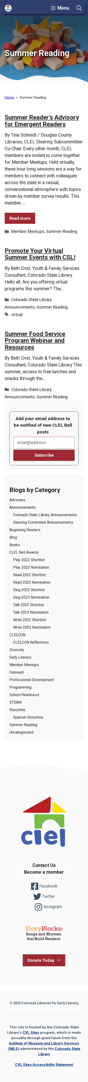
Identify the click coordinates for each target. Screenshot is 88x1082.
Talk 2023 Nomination (31, 612)
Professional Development (31, 680)
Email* (44, 442)
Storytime (17, 710)
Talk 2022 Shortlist (28, 605)
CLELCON (17, 635)
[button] (79, 8)
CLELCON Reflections (31, 642)
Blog (13, 537)
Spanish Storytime (28, 717)
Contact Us (44, 865)
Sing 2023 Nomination (31, 597)
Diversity (16, 650)
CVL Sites (31, 1032)
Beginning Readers (24, 530)
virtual (17, 314)
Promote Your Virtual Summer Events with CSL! (40, 254)
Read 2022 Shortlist (29, 575)
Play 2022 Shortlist (29, 560)
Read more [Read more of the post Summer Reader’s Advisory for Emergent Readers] (20, 218)
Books (14, 545)
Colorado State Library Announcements (45, 515)
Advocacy (17, 500)
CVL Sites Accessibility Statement (44, 1065)
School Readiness (24, 695)
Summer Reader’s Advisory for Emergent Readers (42, 121)
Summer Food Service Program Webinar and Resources (35, 340)
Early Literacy (20, 657)
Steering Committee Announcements (43, 522)
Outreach (16, 672)
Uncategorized (21, 732)
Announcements (22, 507)
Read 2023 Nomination (31, 582)
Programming (20, 687)
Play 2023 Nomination (31, 567)
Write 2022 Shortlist (29, 620)
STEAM (15, 702)
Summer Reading (61, 231)
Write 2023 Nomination (32, 627)
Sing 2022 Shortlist (29, 590)
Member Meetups (27, 231)
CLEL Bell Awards (24, 552)
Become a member (44, 872)
